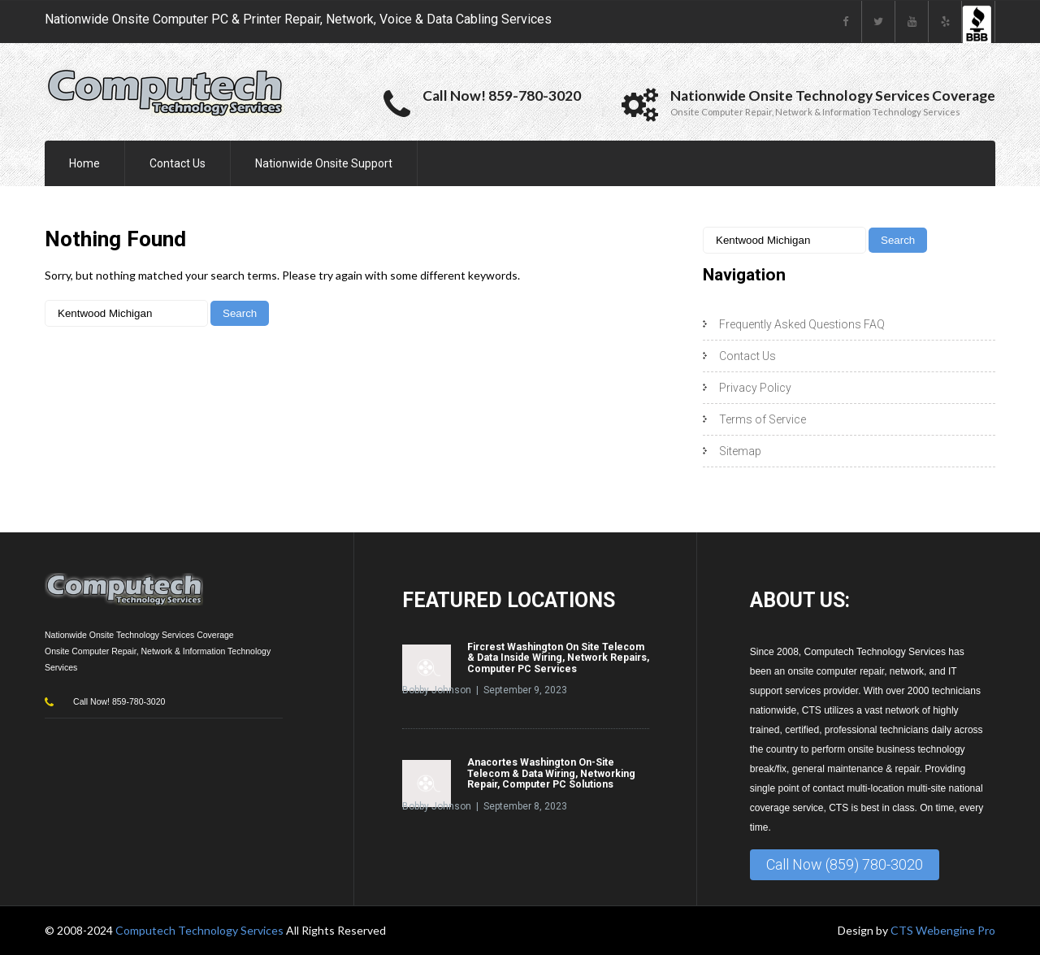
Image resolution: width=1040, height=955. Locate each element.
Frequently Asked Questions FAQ (802, 324)
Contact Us (178, 163)
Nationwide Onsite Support (323, 163)
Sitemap (740, 451)
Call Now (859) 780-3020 (844, 864)
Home (84, 163)
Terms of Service (762, 419)
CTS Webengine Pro (942, 930)
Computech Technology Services (200, 930)
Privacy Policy (755, 387)
